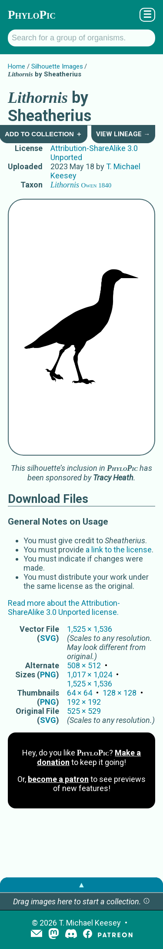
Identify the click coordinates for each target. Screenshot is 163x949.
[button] (146, 901)
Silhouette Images (57, 66)
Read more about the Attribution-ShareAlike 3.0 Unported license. (64, 607)
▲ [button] (82, 884)
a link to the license (119, 549)
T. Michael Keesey (90, 922)
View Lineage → (123, 134)
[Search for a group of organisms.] (81, 38)
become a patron (58, 779)
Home (16, 66)
